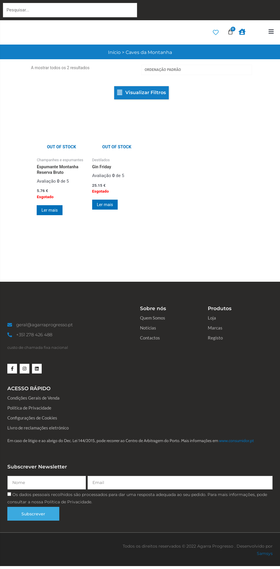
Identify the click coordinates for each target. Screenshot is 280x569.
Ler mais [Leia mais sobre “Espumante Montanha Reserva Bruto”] (51, 211)
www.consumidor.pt (236, 443)
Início (114, 52)
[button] (141, 93)
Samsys (265, 556)
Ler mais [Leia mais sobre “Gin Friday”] (106, 205)
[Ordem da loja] (196, 70)
